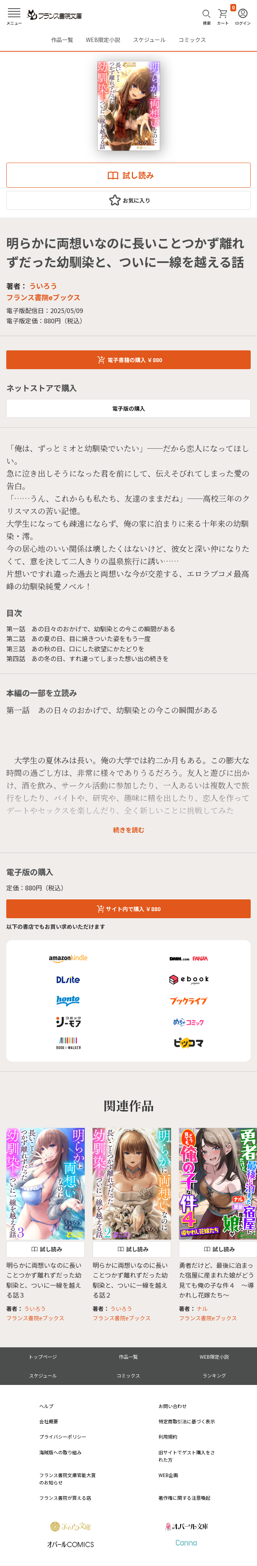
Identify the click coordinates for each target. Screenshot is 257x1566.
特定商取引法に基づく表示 (187, 1421)
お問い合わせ (173, 1406)
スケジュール (149, 40)
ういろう (43, 286)
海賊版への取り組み (60, 1452)
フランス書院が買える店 (65, 1497)
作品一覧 (62, 40)
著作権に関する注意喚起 (184, 1497)
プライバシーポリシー (62, 1436)
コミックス (192, 40)
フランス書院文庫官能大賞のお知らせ (67, 1479)
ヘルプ (46, 1406)
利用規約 (168, 1436)
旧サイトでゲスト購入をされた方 (187, 1456)
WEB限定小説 (103, 40)
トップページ (43, 1356)
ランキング (214, 1375)
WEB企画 (168, 1475)
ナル (202, 1308)
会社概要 (48, 1421)
